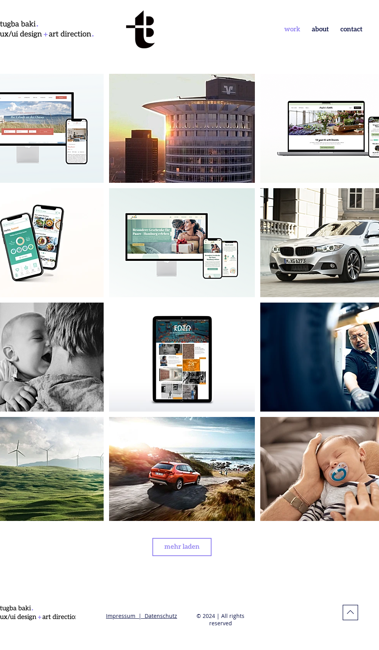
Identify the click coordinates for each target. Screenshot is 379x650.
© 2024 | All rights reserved (220, 619)
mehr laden (182, 547)
